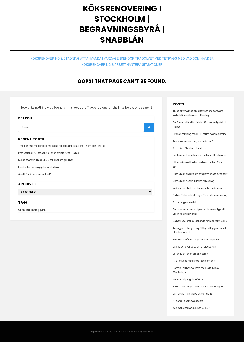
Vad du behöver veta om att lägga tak (194, 247)
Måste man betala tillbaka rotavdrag (193, 181)
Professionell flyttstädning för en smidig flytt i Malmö (48, 153)
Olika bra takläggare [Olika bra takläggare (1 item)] (32, 210)
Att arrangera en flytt (185, 202)
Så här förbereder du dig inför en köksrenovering (200, 195)
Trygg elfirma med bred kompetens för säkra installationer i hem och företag (61, 146)
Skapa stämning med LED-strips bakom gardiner (45, 160)
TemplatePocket (121, 332)
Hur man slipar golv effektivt (189, 279)
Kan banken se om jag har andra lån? (38, 167)
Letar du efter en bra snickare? (190, 254)
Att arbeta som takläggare (188, 301)
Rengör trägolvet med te (142, 61)
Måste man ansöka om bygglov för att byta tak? (200, 174)
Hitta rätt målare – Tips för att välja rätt (196, 240)
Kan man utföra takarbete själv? (191, 308)
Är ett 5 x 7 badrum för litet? (35, 174)
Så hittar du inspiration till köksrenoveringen (198, 287)
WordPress (148, 332)
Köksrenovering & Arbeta (103, 66)
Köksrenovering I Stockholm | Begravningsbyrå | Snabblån (122, 25)
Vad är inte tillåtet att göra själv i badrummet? (199, 188)
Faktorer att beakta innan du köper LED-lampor (199, 155)
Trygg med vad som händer (188, 61)
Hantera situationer (145, 66)
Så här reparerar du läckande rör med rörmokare (200, 221)
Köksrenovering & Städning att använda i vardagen (76, 61)
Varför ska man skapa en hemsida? (193, 294)
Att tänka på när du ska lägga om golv (194, 261)
